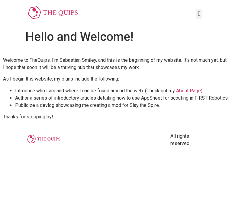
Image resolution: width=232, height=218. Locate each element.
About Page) (188, 91)
